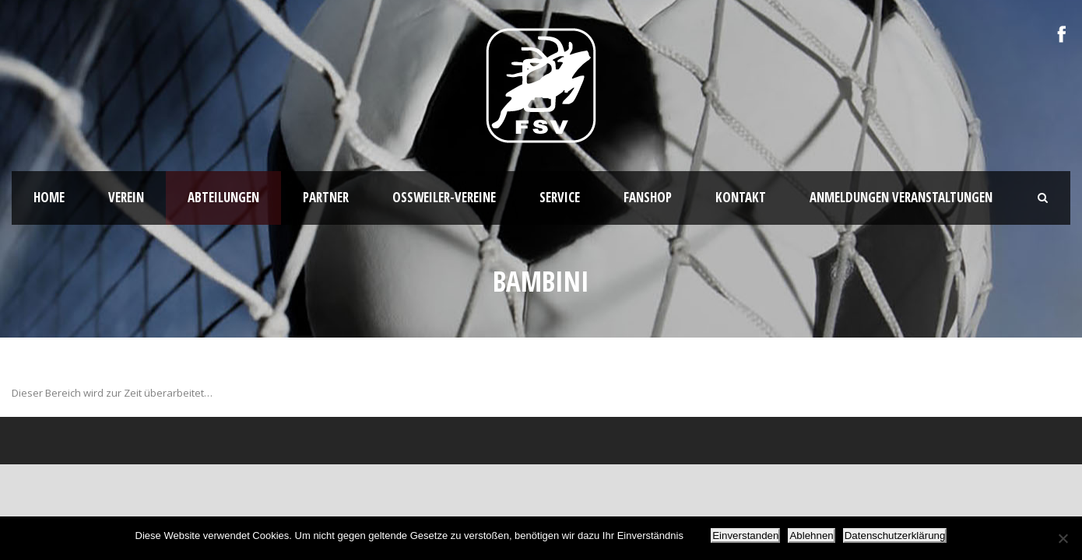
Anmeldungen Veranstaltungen (901, 197)
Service (559, 197)
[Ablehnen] (1062, 538)
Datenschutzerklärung (895, 535)
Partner (326, 197)
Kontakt (740, 197)
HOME (49, 197)
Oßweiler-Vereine (444, 197)
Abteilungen (223, 197)
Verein (126, 197)
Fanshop (648, 197)
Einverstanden (745, 535)
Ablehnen (811, 535)
